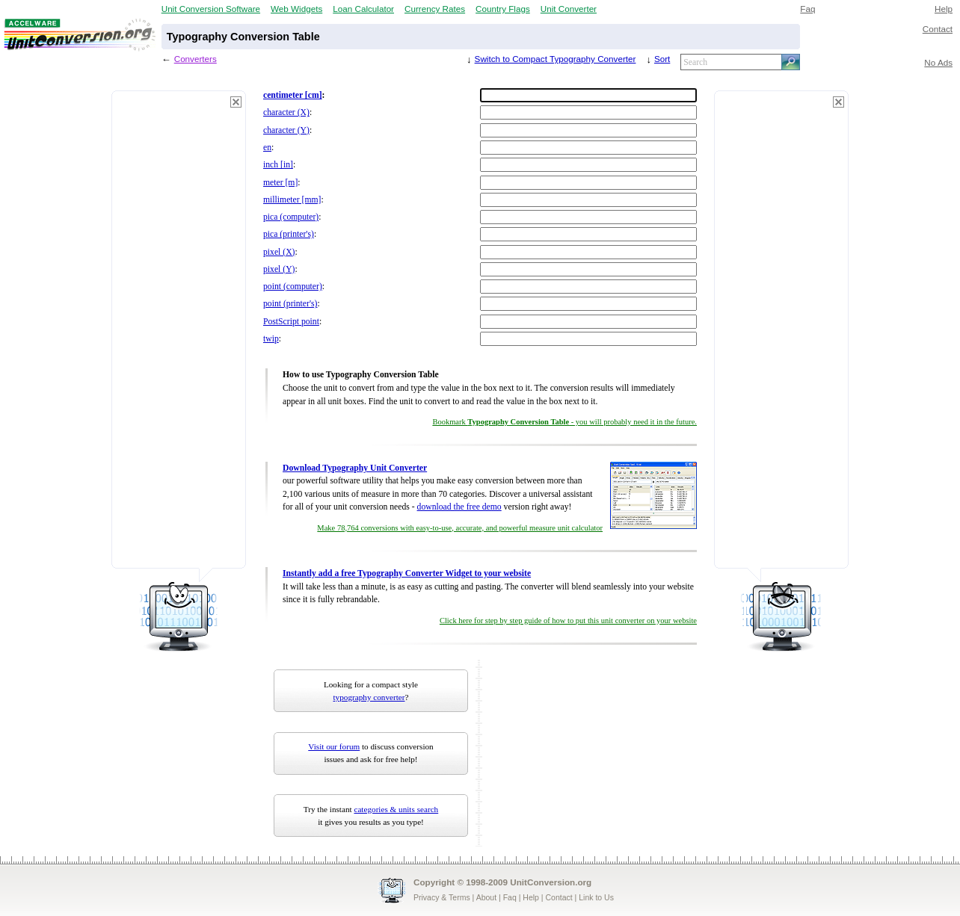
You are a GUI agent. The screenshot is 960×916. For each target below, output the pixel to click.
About (486, 897)
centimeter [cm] (292, 95)
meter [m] (280, 183)
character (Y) (286, 130)
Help (944, 8)
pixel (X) (279, 252)
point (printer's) (290, 304)
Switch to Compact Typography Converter (555, 59)
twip (271, 339)
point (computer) (292, 286)
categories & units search (396, 809)
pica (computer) (291, 217)
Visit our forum (334, 746)
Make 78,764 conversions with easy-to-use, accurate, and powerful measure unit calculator (460, 528)
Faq (807, 8)
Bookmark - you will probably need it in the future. (564, 422)
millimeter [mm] (292, 200)
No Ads (938, 62)
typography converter (369, 697)
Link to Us (596, 897)
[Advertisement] (179, 336)
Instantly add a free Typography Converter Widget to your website (407, 573)
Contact (938, 29)
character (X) (286, 112)
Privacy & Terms (441, 897)
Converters (195, 59)
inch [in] (278, 165)
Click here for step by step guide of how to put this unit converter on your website (568, 620)
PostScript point (291, 322)
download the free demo (459, 507)
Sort (662, 59)
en (267, 147)
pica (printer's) (288, 234)
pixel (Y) (279, 269)
